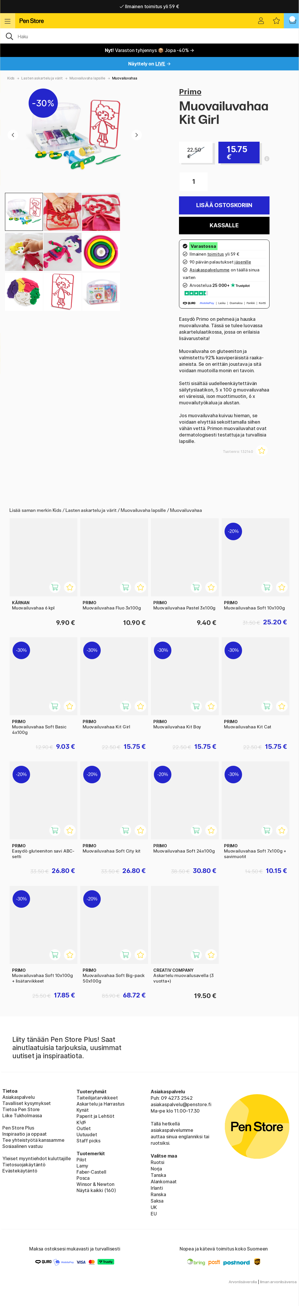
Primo (190, 91)
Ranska (158, 1194)
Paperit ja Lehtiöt (95, 1116)
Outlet (84, 1128)
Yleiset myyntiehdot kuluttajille (36, 1158)
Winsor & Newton (95, 1184)
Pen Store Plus (18, 1128)
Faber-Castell (91, 1172)
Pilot (81, 1160)
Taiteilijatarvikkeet (97, 1098)
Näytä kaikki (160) (96, 1190)
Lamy (82, 1166)
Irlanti (157, 1188)
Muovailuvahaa (124, 78)
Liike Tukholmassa (22, 1115)
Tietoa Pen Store (21, 1109)
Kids (11, 78)
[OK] (149, 36)
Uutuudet (87, 1134)
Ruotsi (157, 1162)
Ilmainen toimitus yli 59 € (149, 6)
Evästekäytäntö (19, 1171)
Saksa (157, 1201)
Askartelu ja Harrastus (100, 1104)
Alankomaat (164, 1181)
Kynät (83, 1110)
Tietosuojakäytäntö (24, 1165)
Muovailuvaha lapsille (87, 78)
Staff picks (88, 1141)
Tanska (158, 1175)
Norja (156, 1169)
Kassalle (224, 225)
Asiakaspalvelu (18, 1097)
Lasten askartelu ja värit (42, 78)
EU (154, 1214)
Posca (83, 1178)
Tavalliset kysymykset (26, 1103)
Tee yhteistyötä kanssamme (33, 1140)
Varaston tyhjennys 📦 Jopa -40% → (149, 50)
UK (154, 1207)
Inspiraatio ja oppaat (24, 1134)
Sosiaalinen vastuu (22, 1146)
